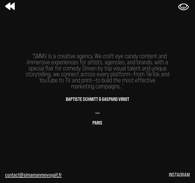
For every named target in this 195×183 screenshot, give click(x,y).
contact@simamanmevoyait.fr (33, 175)
